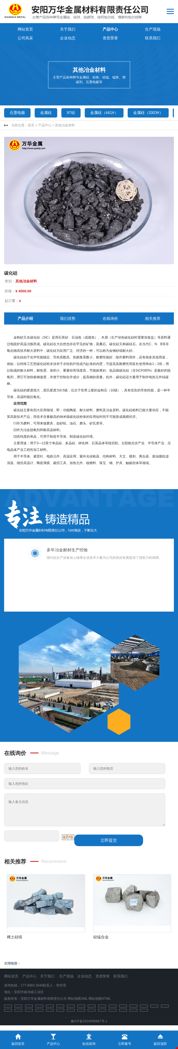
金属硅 (46, 112)
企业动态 (67, 38)
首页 (31, 125)
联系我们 (152, 38)
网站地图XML (77, 999)
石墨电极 (17, 112)
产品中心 (110, 29)
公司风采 (25, 38)
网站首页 (25, 29)
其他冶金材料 (65, 125)
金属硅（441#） (104, 112)
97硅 (71, 112)
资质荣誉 (110, 38)
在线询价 (110, 318)
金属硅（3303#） (148, 112)
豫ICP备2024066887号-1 (89, 1021)
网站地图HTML (100, 999)
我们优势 (67, 318)
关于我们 (67, 29)
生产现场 (152, 29)
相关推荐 (152, 318)
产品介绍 (25, 318)
